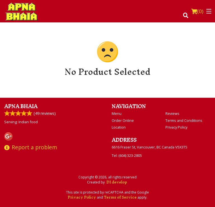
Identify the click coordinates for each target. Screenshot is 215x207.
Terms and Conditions (183, 120)
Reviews (172, 113)
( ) (197, 11)
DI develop (116, 182)
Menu (116, 113)
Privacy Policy (176, 127)
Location (119, 127)
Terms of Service (120, 197)
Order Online (123, 120)
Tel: (127, 155)
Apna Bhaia (21, 106)
